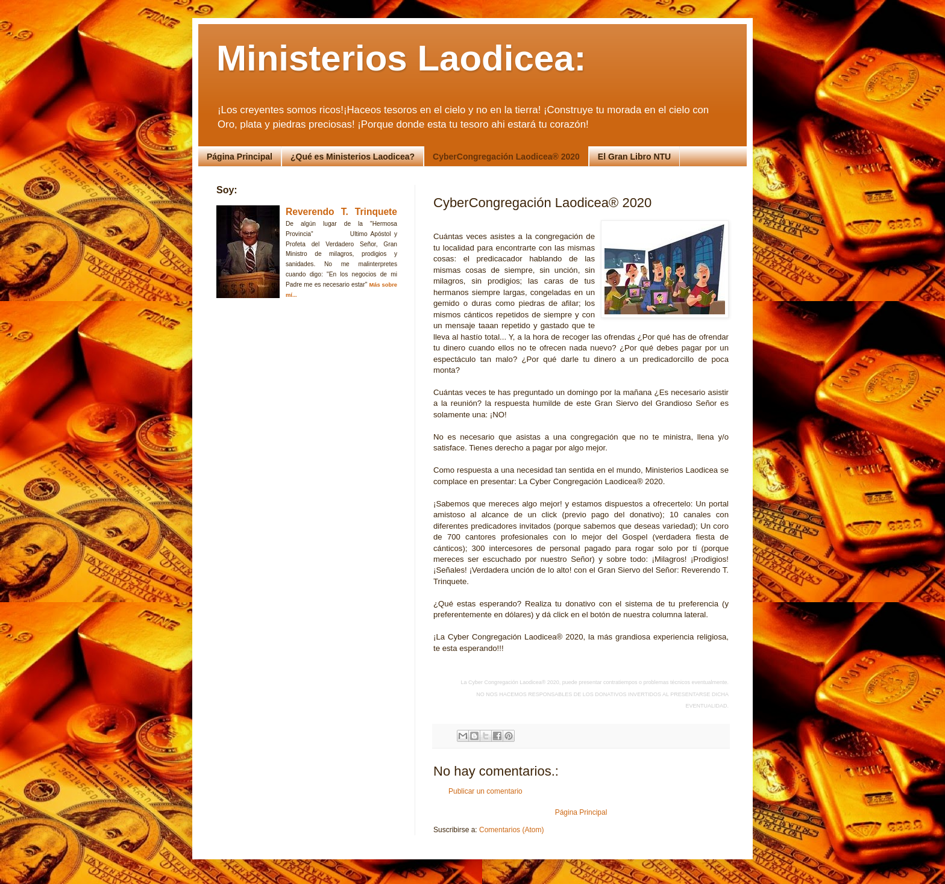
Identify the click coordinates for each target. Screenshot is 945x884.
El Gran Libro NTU (634, 156)
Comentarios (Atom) (511, 830)
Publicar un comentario (485, 791)
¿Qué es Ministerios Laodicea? (352, 156)
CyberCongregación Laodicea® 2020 (506, 156)
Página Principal (239, 156)
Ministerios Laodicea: (401, 58)
